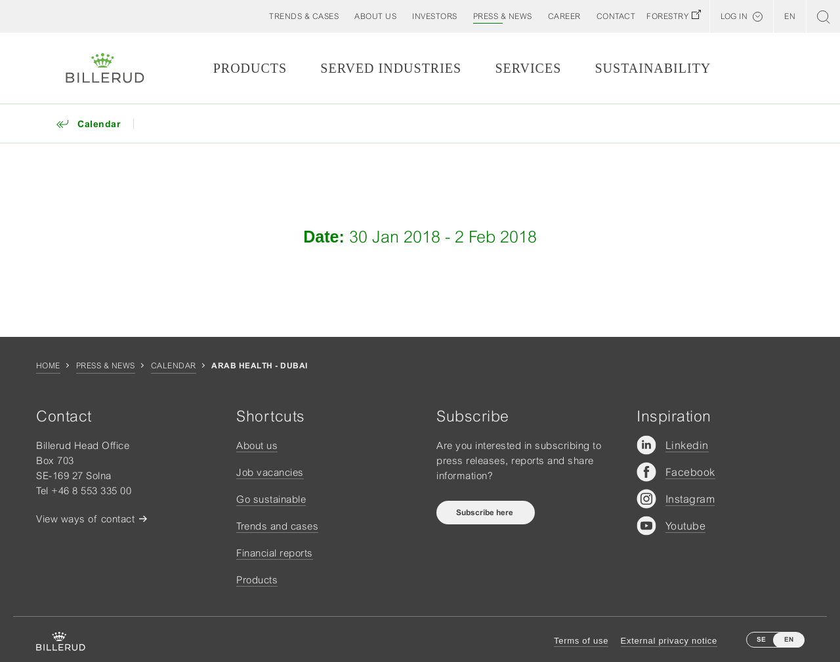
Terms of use (581, 641)
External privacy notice (669, 641)
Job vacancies (270, 472)
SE (761, 639)
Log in (734, 16)
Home (48, 365)
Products (250, 68)
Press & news (105, 365)
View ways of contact (85, 518)
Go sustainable (271, 499)
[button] (375, 16)
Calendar (173, 365)
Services (528, 68)
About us (257, 445)
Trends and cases (277, 526)
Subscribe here (485, 512)
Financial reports (274, 552)
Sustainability (653, 68)
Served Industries (390, 68)
